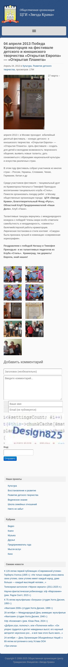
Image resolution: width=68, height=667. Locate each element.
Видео (11, 526)
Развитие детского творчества (23, 495)
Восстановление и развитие (22, 490)
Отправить (10, 458)
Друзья (11, 540)
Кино (10, 554)
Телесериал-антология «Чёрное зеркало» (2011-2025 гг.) (32, 587)
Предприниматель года (19, 544)
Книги (10, 531)
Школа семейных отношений (22, 504)
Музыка (11, 535)
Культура (27, 66)
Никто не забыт (15, 509)
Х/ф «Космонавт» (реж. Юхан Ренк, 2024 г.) (26, 621)
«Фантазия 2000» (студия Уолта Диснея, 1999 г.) (28, 608)
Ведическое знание (17, 500)
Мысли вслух (14, 549)
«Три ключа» (10, 646)
